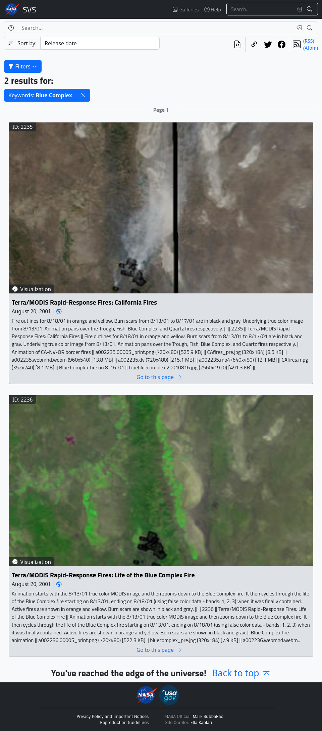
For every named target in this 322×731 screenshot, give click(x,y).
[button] (83, 95)
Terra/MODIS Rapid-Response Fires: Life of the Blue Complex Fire (103, 575)
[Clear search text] (297, 9)
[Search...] (259, 9)
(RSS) (308, 41)
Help (212, 9)
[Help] (11, 27)
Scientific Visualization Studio (29, 9)
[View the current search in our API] (237, 44)
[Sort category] (100, 43)
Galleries (186, 9)
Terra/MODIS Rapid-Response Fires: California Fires (84, 302)
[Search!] (310, 9)
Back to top (241, 673)
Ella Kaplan (201, 722)
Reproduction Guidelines (124, 722)
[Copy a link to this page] (254, 44)
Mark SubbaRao (208, 716)
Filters (22, 66)
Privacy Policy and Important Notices (113, 716)
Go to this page (160, 377)
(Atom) (310, 48)
